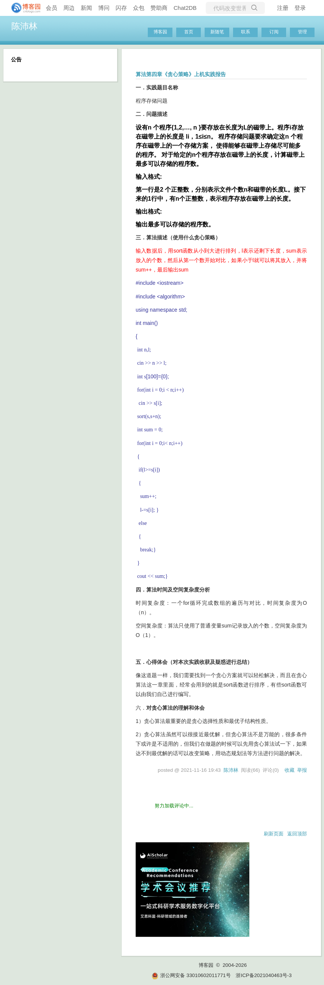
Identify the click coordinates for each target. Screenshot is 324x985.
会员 (51, 8)
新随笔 (217, 31)
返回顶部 (297, 834)
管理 (302, 31)
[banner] (23, 8)
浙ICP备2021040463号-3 (263, 975)
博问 (104, 8)
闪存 (121, 8)
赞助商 (158, 8)
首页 (188, 31)
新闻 (86, 8)
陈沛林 (24, 26)
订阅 (274, 31)
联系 (245, 31)
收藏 (289, 770)
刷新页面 (273, 834)
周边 (69, 8)
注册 (282, 8)
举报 (302, 770)
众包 (138, 8)
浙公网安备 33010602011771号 (191, 975)
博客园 (160, 31)
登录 (300, 8)
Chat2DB (185, 8)
